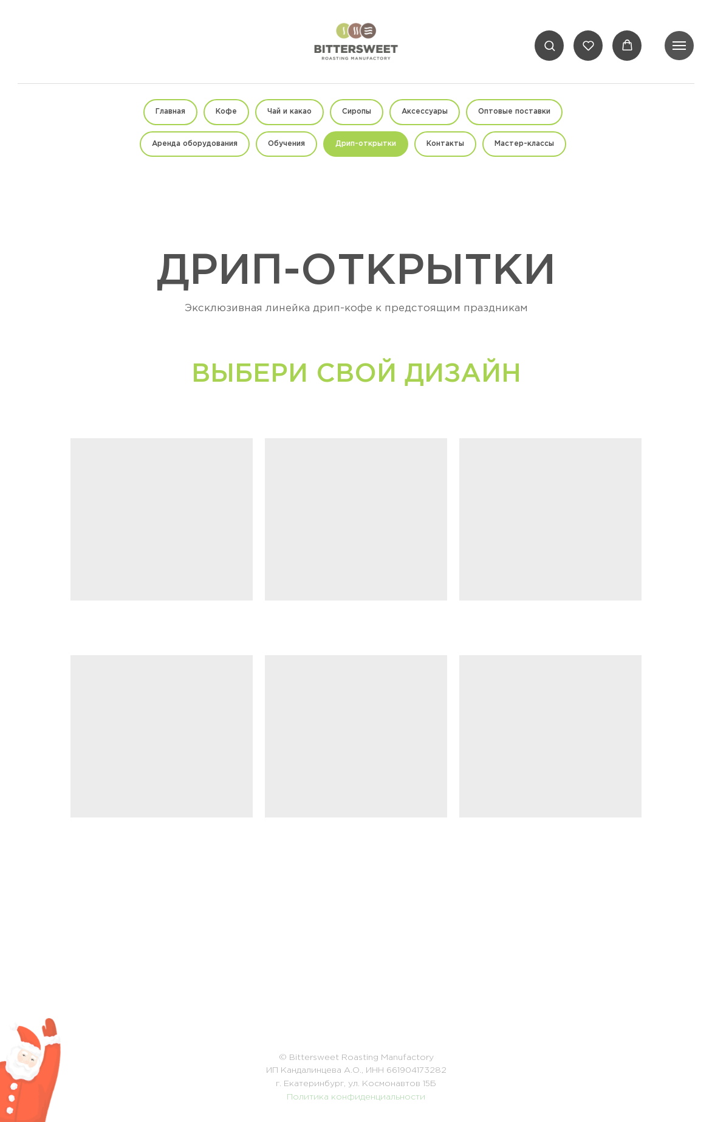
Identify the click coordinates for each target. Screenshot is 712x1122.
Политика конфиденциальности (356, 1097)
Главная (170, 111)
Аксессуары (425, 111)
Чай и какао (289, 111)
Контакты (445, 143)
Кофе (226, 111)
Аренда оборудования (195, 143)
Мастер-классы (524, 143)
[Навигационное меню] (679, 45)
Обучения (286, 143)
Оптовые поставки (514, 111)
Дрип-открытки (365, 143)
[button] (549, 45)
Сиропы (356, 111)
